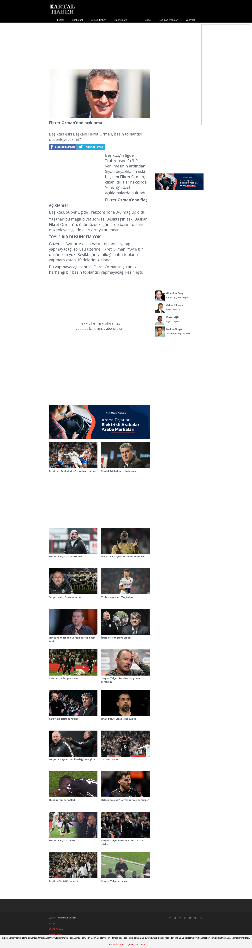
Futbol (60, 19)
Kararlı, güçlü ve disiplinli (179, 294)
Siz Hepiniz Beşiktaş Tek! (179, 330)
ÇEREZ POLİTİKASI (136, 944)
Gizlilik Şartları (56, 929)
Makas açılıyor (179, 306)
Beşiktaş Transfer (168, 19)
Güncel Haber (98, 19)
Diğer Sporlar (121, 19)
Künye (52, 923)
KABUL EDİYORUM (115, 944)
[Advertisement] (126, 43)
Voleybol (190, 19)
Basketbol (77, 19)
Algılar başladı (179, 318)
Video (147, 19)
